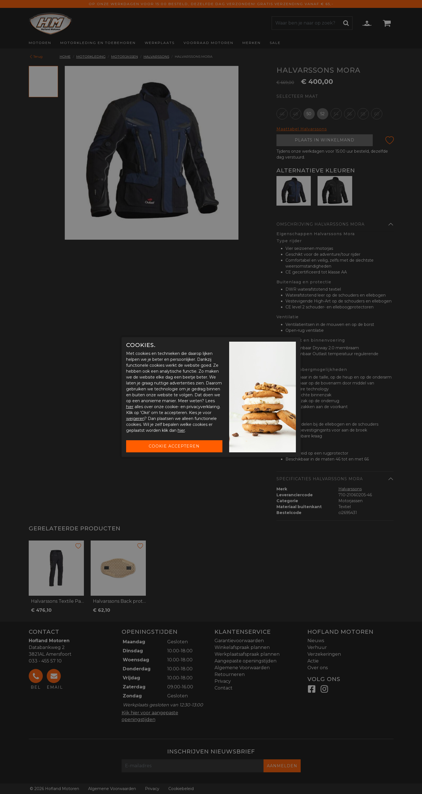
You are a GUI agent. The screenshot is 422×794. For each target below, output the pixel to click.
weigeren (135, 418)
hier (129, 406)
